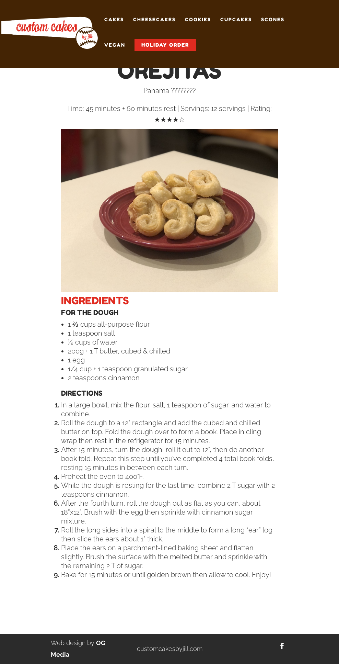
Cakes (114, 19)
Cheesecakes (154, 19)
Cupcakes (236, 19)
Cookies (198, 19)
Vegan (114, 45)
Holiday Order (165, 45)
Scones (272, 19)
